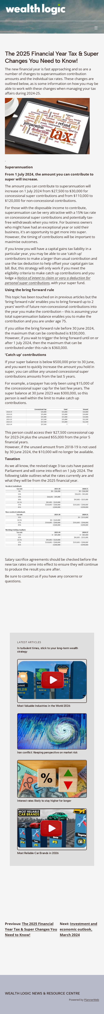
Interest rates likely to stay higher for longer (44, 800)
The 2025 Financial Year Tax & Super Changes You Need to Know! (31, 929)
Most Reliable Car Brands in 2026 (38, 853)
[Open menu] (96, 27)
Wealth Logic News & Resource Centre (42, 993)
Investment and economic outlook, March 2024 (78, 929)
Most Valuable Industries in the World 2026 (43, 706)
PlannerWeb (91, 1000)
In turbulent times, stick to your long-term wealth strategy (47, 650)
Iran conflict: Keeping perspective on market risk (47, 752)
